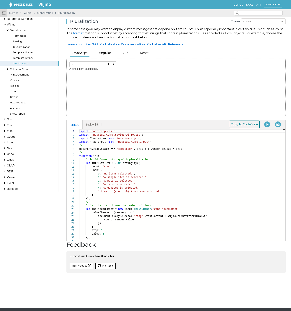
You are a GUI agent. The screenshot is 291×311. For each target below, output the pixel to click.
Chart (10, 125)
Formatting (20, 35)
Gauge (11, 136)
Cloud (10, 159)
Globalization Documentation (122, 44)
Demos (238, 4)
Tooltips (14, 85)
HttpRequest (18, 102)
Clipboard (16, 80)
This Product (81, 265)
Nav (9, 148)
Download (273, 4)
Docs (250, 4)
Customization (21, 47)
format (78, 33)
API (258, 4)
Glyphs (14, 97)
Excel (10, 183)
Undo (10, 154)
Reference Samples (19, 18)
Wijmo (11, 24)
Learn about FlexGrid (82, 44)
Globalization (18, 30)
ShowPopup (17, 113)
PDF (10, 171)
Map (10, 130)
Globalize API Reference (165, 44)
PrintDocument (19, 74)
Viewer (11, 177)
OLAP (11, 165)
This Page (105, 265)
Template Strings (23, 58)
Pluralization (20, 63)
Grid (9, 119)
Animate (15, 108)
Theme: (236, 21)
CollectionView (19, 69)
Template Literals (23, 52)
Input (10, 142)
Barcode (12, 188)
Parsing (17, 41)
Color (13, 91)
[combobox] (258, 13)
